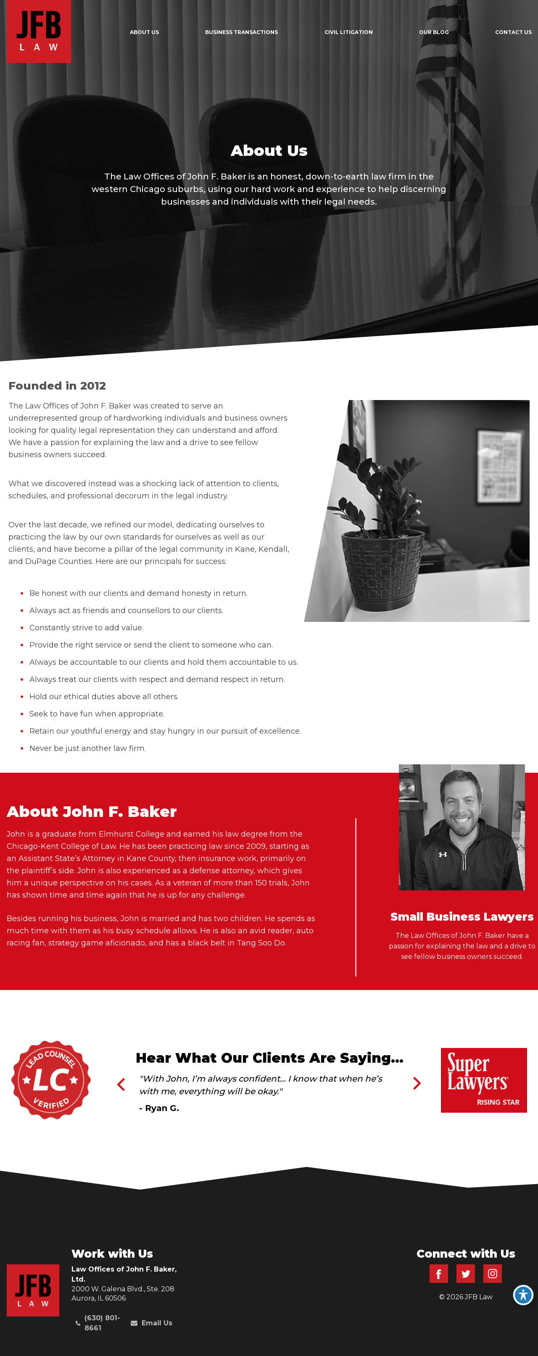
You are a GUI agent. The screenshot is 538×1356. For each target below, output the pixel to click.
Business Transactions (241, 32)
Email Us (151, 1323)
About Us (144, 32)
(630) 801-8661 (98, 1323)
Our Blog (434, 32)
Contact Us (513, 32)
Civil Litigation (348, 32)
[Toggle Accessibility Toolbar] (523, 1295)
